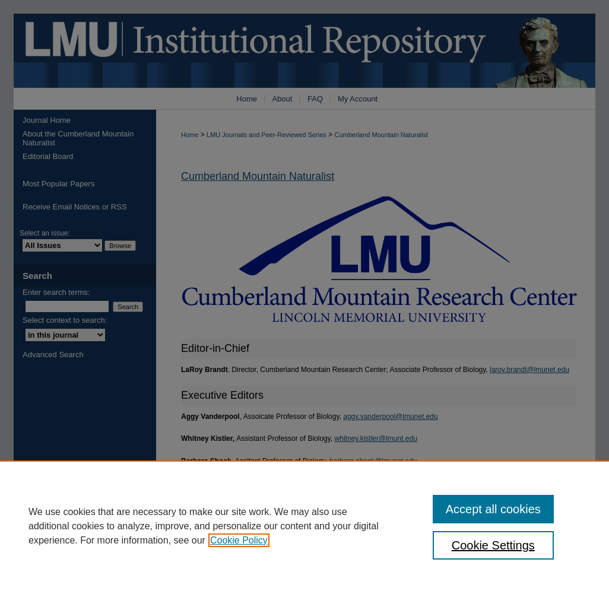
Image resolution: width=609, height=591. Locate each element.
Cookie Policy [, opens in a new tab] (239, 540)
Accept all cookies (493, 509)
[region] (304, 525)
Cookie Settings (493, 545)
